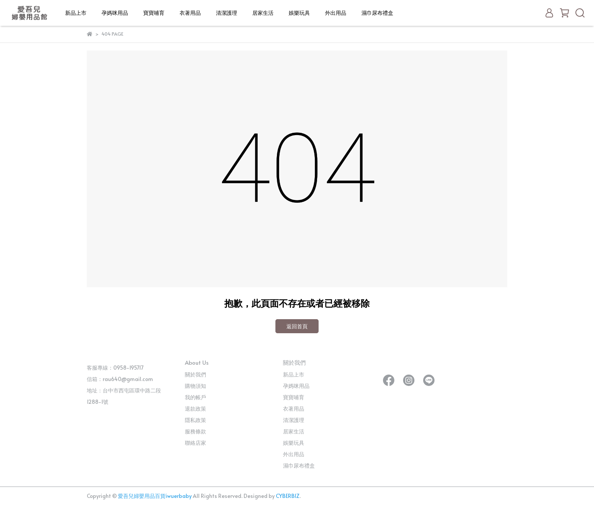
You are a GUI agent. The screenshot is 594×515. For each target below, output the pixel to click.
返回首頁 (297, 326)
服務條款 (195, 431)
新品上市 (75, 12)
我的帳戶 (195, 397)
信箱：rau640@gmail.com (120, 379)
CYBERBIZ (288, 495)
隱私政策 (195, 420)
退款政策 (195, 408)
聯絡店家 (195, 442)
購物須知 (195, 385)
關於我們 (195, 374)
